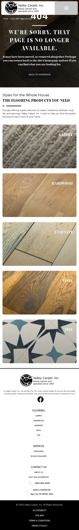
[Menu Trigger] (66, 8)
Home (5, 19)
